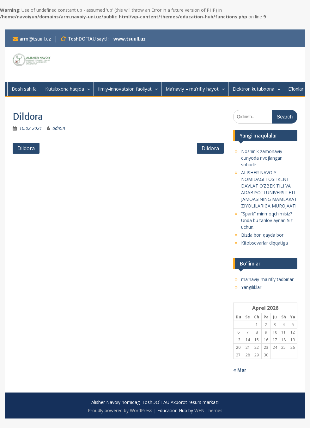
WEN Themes (208, 410)
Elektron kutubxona (253, 89)
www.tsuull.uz (129, 39)
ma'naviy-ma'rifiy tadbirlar (267, 279)
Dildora (26, 148)
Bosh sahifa (24, 89)
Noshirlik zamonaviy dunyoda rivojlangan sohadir (262, 158)
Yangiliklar (251, 287)
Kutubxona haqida (64, 89)
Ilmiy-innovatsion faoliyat (125, 89)
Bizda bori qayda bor (262, 235)
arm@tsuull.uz (35, 39)
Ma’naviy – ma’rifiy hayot (192, 89)
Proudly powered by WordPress (120, 410)
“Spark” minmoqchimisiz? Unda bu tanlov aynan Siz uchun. (267, 220)
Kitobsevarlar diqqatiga (264, 243)
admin (58, 128)
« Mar (239, 370)
